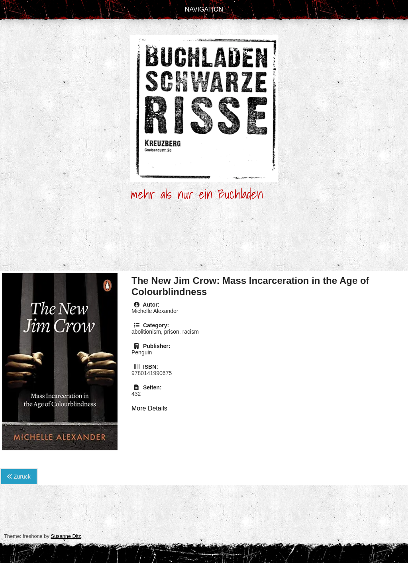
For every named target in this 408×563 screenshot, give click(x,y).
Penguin (141, 352)
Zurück (19, 476)
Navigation (204, 9)
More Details (149, 408)
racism (190, 331)
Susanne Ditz (66, 536)
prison (171, 331)
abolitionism (146, 331)
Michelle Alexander (154, 311)
